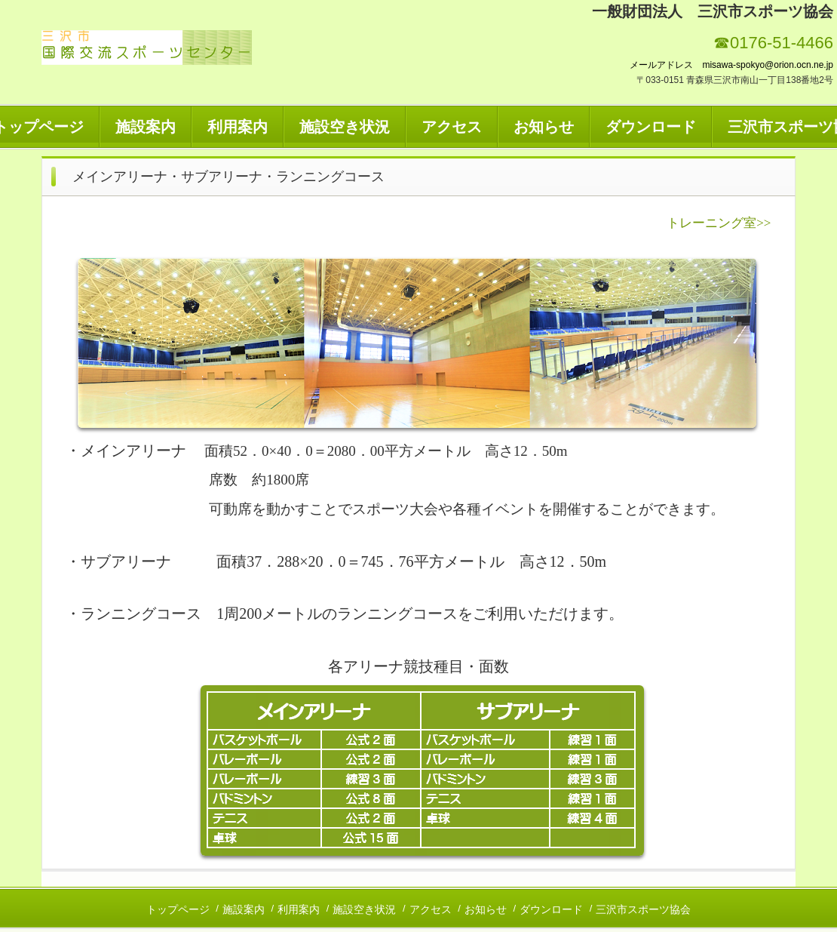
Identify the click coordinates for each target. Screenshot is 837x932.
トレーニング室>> (719, 223)
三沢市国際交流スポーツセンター (146, 47)
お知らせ (544, 126)
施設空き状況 (344, 126)
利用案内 (237, 126)
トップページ (178, 909)
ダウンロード (651, 126)
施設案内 (145, 126)
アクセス (452, 126)
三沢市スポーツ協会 (643, 909)
